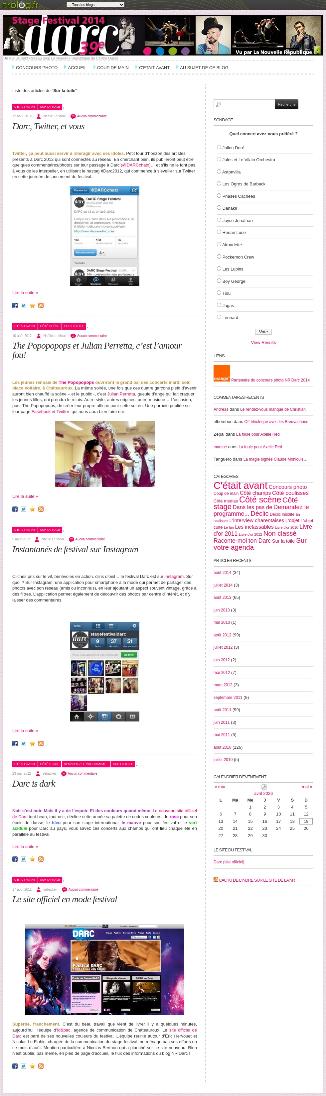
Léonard (231, 317)
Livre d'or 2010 (286, 527)
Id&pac (63, 1030)
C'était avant (25, 106)
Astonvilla (231, 171)
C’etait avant (154, 67)
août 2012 (222, 635)
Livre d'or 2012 (250, 534)
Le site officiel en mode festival (64, 899)
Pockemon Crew (238, 257)
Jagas (228, 305)
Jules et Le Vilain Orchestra (249, 159)
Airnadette (232, 244)
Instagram (173, 576)
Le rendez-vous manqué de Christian (273, 409)
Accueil (77, 67)
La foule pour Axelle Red (258, 434)
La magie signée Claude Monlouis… (276, 459)
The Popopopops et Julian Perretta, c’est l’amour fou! (97, 350)
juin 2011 (222, 722)
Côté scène (50, 326)
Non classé (280, 533)
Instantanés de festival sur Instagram (75, 549)
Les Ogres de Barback (244, 183)
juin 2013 (222, 610)
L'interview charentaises (256, 520)
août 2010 (222, 747)
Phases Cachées (239, 196)
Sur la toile (50, 106)
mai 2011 (222, 734)
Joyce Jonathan (238, 220)
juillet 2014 (223, 585)
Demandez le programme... (86, 764)
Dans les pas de (252, 507)
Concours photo (288, 487)
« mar (220, 786)
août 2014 (222, 572)
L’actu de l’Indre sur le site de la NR (257, 880)
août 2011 (222, 710)
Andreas (221, 409)
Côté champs (255, 493)
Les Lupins (233, 269)
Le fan (229, 527)
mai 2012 (222, 672)
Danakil (230, 208)
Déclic (259, 513)
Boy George (234, 281)
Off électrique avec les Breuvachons (276, 421)
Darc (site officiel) (229, 862)
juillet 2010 (223, 759)
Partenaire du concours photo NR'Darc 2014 (262, 380)
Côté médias (226, 500)
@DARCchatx (135, 165)
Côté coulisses (290, 493)
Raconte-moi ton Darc (242, 540)
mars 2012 (223, 685)
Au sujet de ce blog (204, 67)
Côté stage (49, 764)
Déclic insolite (282, 514)
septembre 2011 (228, 697)
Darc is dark (33, 783)
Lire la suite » (25, 292)
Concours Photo (37, 67)
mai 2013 (222, 622)
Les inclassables (254, 527)
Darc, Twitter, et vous (48, 126)
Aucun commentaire (92, 116)
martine (220, 447)
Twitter (63, 411)
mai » (307, 786)
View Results (263, 342)
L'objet (292, 520)
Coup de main (113, 67)
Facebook (41, 411)
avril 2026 (263, 793)
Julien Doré (233, 147)
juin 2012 (222, 660)
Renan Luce (234, 232)
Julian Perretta (121, 393)
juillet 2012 (223, 647)
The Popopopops (76, 382)
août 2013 (222, 597)
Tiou (226, 293)
